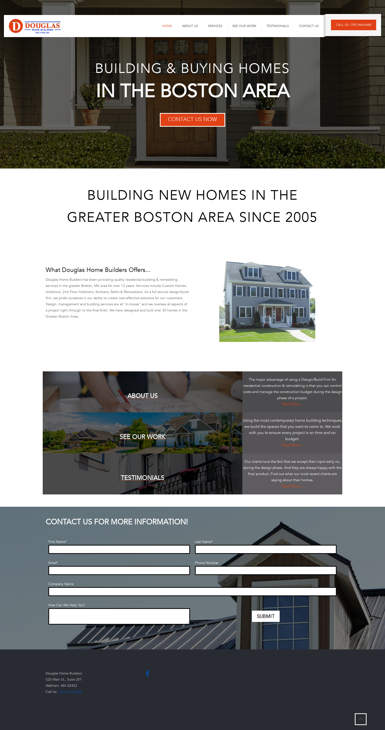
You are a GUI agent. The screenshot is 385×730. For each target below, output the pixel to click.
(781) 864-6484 (70, 691)
